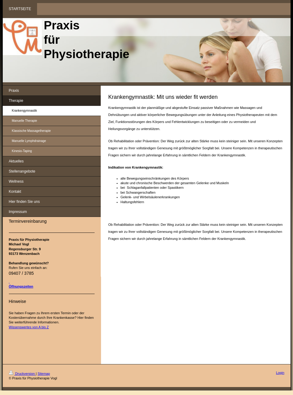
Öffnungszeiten (21, 286)
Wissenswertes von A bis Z (29, 327)
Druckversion (22, 373)
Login (280, 373)
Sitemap (44, 373)
